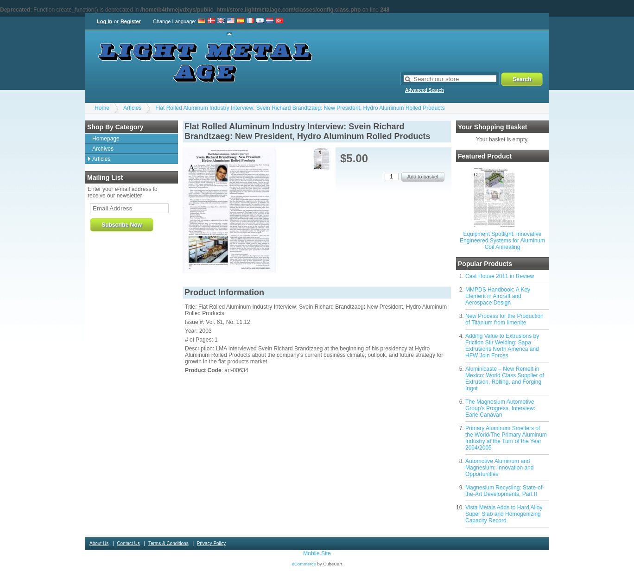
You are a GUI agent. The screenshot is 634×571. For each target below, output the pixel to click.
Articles (132, 108)
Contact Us (128, 543)
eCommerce (304, 563)
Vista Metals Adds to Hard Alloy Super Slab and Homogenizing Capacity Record (504, 514)
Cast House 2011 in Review (499, 276)
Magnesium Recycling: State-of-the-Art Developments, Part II (504, 490)
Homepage (106, 138)
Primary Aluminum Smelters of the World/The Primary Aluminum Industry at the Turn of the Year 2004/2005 (506, 438)
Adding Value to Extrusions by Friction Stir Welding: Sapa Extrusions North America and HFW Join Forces (502, 346)
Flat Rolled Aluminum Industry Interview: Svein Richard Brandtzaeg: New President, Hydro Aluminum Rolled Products (299, 108)
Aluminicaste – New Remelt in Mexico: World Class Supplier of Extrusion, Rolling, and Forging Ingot (504, 379)
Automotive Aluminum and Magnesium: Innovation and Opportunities (499, 467)
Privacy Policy (211, 543)
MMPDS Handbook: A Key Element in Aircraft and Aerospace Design (497, 296)
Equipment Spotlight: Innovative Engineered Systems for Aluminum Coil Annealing (502, 240)
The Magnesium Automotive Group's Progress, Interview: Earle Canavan (500, 408)
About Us (98, 543)
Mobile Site (316, 553)
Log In (104, 21)
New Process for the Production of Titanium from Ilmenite (504, 319)
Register (130, 21)
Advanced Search (424, 90)
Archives (103, 149)
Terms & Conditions (168, 543)
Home (102, 108)
